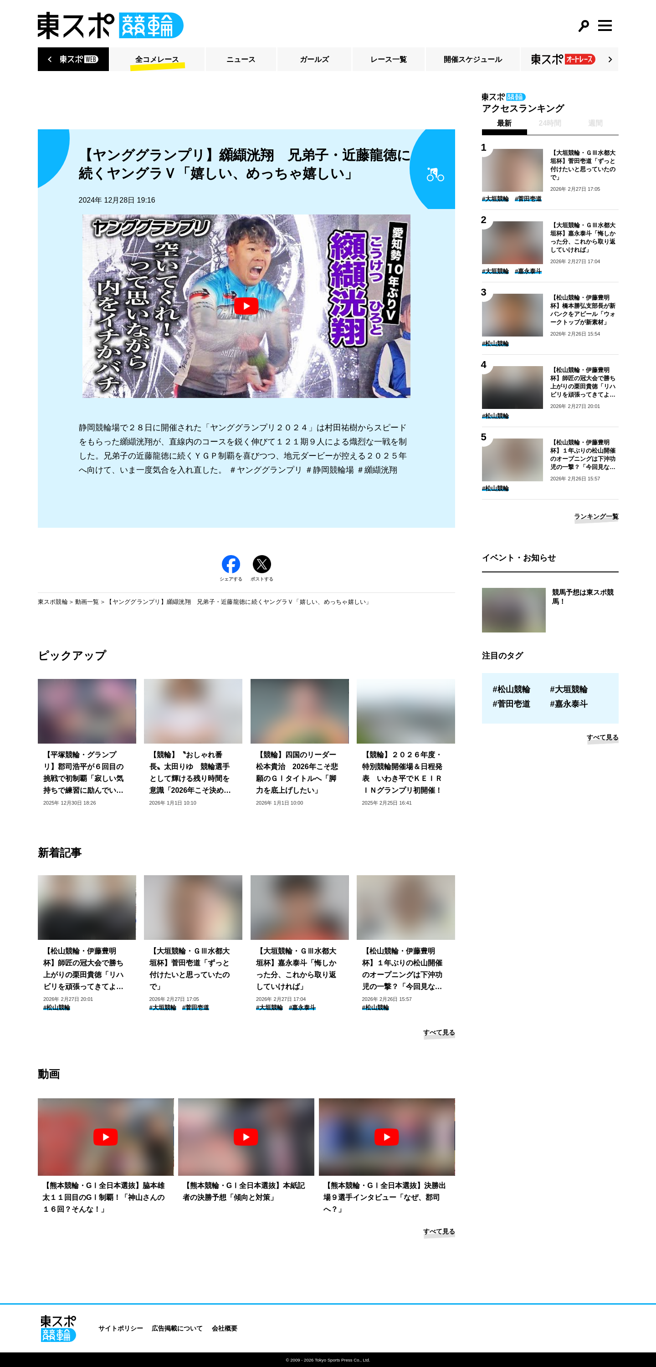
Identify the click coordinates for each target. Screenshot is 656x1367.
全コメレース (157, 59)
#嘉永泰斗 (302, 1007)
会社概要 (224, 1328)
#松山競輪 (56, 1007)
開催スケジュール (473, 59)
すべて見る (439, 1032)
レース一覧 (388, 59)
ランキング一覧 (596, 516)
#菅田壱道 (195, 1007)
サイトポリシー (120, 1328)
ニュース (241, 59)
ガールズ (314, 59)
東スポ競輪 (53, 601)
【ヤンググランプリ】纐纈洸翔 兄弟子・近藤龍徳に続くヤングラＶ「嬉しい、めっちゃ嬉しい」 (239, 601)
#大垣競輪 (162, 1007)
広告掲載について (177, 1328)
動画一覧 (87, 601)
